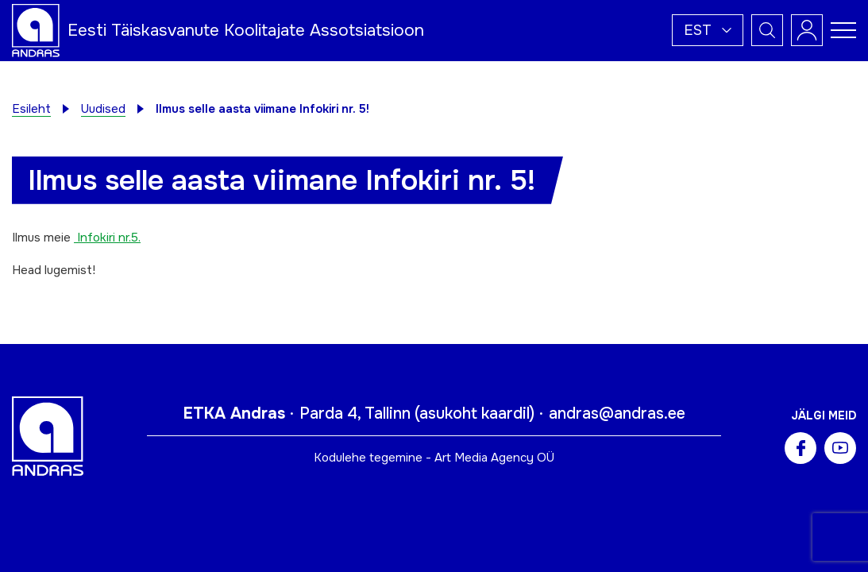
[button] (707, 30)
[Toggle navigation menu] (843, 30)
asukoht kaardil (474, 413)
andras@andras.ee (617, 413)
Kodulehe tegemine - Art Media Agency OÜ (434, 458)
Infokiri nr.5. (107, 237)
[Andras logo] (36, 29)
